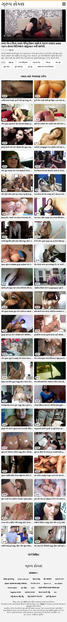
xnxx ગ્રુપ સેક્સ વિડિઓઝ (46, 67)
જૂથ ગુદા (11, 62)
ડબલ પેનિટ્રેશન (23, 62)
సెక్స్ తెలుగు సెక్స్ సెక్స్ (17, 596)
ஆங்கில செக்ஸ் (30, 592)
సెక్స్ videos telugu (34, 596)
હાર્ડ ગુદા (30, 67)
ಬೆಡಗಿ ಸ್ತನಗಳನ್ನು (8, 579)
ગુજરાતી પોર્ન (59, 579)
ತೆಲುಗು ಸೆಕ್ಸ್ (36, 579)
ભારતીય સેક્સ (35, 583)
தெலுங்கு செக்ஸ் (15, 592)
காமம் (33, 588)
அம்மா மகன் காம (23, 579)
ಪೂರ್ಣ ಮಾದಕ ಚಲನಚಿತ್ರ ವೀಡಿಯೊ (16, 583)
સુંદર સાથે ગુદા (19, 67)
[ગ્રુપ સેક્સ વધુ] (64, 4)
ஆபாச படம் (47, 583)
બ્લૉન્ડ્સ (48, 62)
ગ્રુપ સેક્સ (27, 614)
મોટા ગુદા (58, 62)
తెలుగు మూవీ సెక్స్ (44, 592)
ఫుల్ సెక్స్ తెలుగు (51, 596)
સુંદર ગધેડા (7, 67)
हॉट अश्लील (48, 579)
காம (55, 592)
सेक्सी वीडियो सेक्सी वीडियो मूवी (49, 588)
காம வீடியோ (58, 583)
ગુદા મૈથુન (24, 588)
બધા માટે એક (36, 62)
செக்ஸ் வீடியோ (12, 588)
